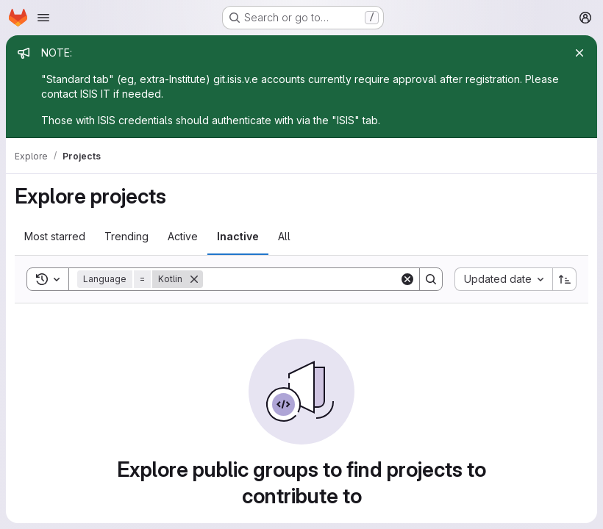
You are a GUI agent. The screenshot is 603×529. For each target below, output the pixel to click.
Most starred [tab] (54, 236)
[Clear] (407, 279)
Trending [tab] (126, 236)
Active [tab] (183, 236)
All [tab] (284, 236)
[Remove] (194, 279)
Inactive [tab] (238, 236)
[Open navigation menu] (43, 17)
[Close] (579, 53)
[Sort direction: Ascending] (565, 279)
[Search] (301, 279)
